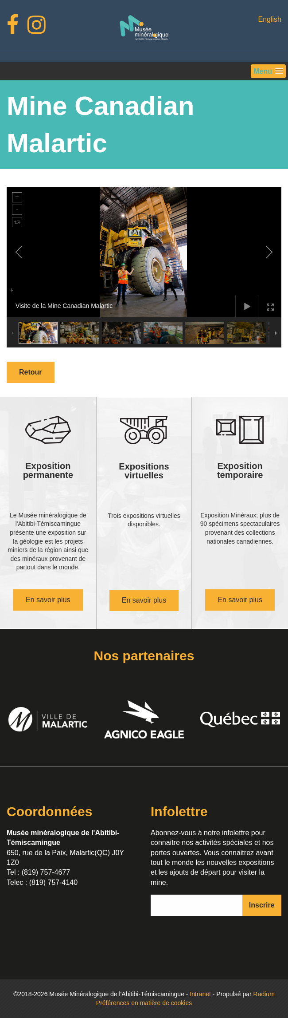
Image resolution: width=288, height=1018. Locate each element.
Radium (264, 994)
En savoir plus (48, 600)
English (269, 19)
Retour (30, 372)
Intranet (200, 994)
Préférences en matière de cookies (144, 1002)
